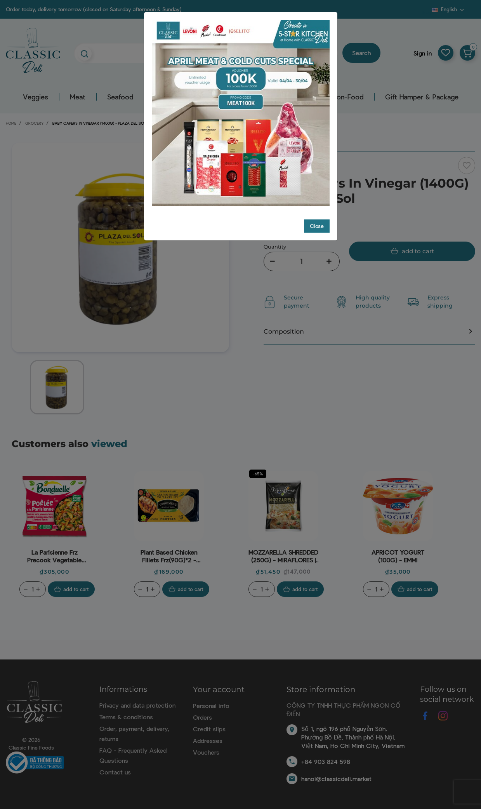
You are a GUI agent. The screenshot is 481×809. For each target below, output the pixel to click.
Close (317, 226)
